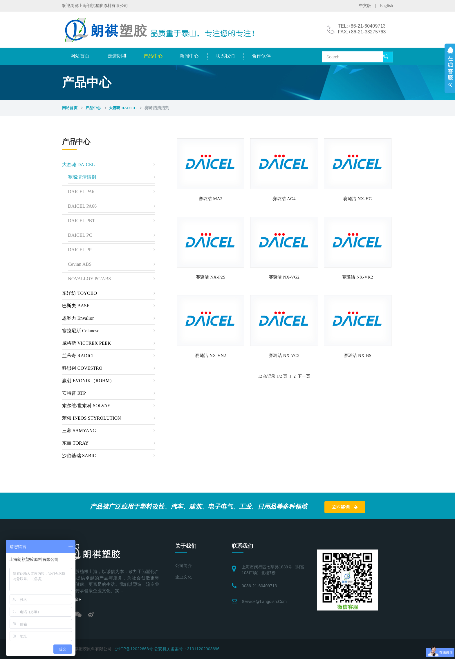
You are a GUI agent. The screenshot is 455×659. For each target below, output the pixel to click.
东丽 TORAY (75, 443)
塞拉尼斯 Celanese (80, 330)
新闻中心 (189, 55)
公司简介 (183, 565)
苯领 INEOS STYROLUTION (91, 418)
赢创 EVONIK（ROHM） (88, 380)
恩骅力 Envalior (78, 318)
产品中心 (153, 55)
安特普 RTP (74, 393)
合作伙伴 (261, 55)
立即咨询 (345, 507)
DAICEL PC (80, 235)
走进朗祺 (117, 55)
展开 (450, 68)
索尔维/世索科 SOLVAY (86, 405)
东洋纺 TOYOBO (79, 293)
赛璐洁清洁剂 (82, 177)
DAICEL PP (80, 249)
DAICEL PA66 (82, 206)
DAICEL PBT (81, 220)
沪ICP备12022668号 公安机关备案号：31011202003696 (167, 649)
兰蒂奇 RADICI (78, 355)
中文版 (365, 5)
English (386, 5)
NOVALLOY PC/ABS (89, 278)
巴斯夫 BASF (75, 305)
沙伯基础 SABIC (79, 455)
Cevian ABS (80, 264)
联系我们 (225, 55)
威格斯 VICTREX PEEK (86, 343)
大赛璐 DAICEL (122, 108)
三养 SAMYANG (79, 430)
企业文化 (183, 577)
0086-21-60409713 (259, 585)
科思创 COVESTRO (82, 368)
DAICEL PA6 (81, 191)
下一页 (304, 376)
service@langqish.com (264, 601)
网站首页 (80, 55)
